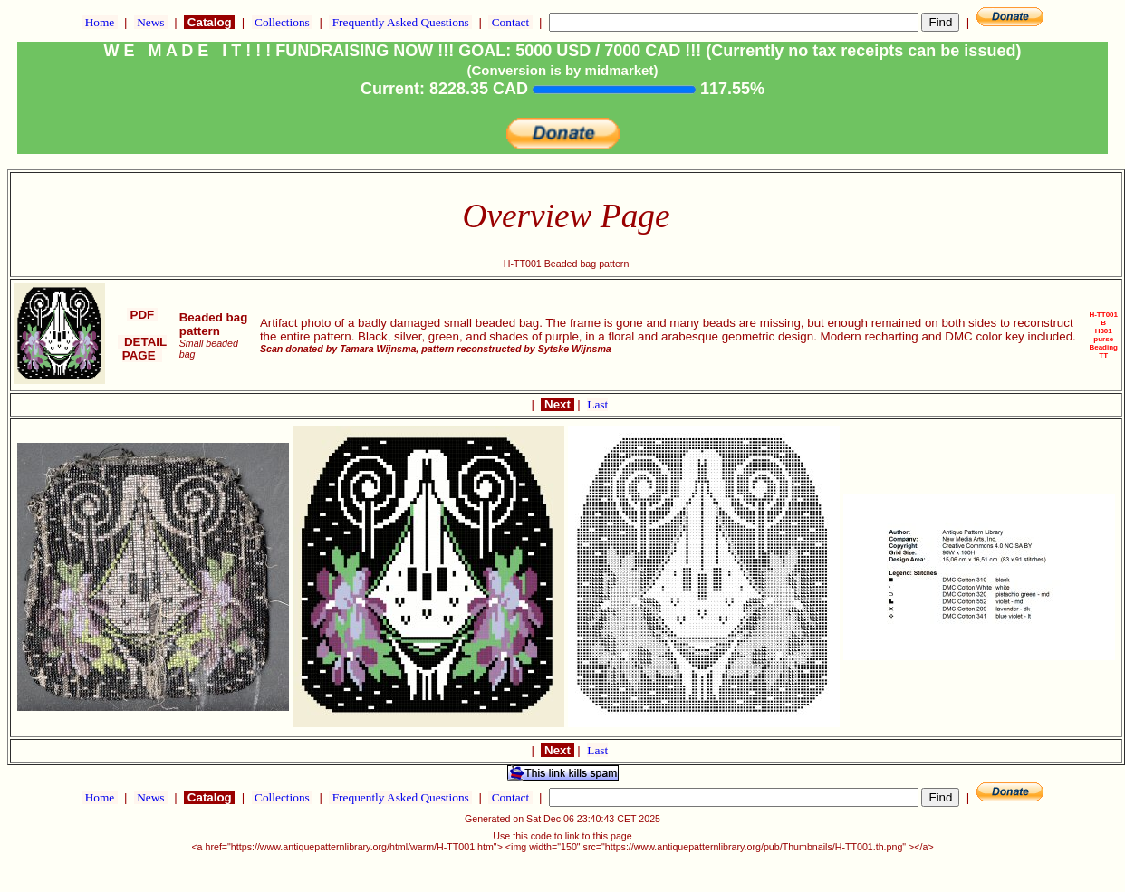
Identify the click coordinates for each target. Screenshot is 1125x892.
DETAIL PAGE (143, 348)
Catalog (209, 22)
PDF (142, 314)
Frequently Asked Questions (400, 22)
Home (99, 22)
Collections (282, 22)
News (151, 22)
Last (597, 404)
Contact (510, 22)
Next (557, 404)
